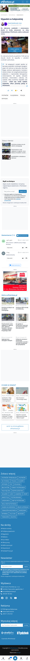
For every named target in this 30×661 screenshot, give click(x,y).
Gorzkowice (6, 500)
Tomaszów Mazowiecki (9, 510)
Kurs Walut (5, 540)
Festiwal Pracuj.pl (7, 551)
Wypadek (5, 99)
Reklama (4, 537)
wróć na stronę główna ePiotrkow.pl (15, 427)
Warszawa (22, 510)
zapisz (26, 566)
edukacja (17, 484)
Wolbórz (5, 494)
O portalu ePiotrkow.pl (8, 638)
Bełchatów (5, 487)
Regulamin (5, 534)
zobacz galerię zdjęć (14, 50)
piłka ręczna (6, 491)
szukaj (26, 625)
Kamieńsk (18, 494)
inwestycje (5, 497)
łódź (11, 494)
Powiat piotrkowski (18, 487)
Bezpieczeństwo (17, 491)
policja (13, 481)
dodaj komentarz (22, 235)
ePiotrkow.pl (4, 15)
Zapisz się (23, 191)
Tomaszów (5, 517)
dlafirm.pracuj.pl (7, 545)
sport (26, 494)
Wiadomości (20, 15)
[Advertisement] (15, 121)
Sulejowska (14, 95)
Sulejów (21, 481)
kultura (13, 514)
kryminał (5, 514)
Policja (22, 95)
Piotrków (5, 95)
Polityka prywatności (8, 531)
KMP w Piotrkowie (18, 500)
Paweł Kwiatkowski (13, 23)
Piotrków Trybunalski (9, 478)
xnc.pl (18, 652)
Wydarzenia (12, 15)
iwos (20, 23)
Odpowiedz (9, 247)
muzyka (13, 517)
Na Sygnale (5, 481)
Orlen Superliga (22, 507)
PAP (11, 484)
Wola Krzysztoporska (9, 504)
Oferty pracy (6, 542)
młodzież (21, 514)
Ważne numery (6, 528)
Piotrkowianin (16, 497)
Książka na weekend (8, 507)
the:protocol (6, 548)
